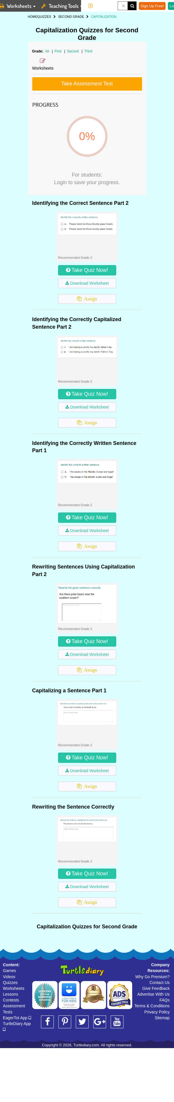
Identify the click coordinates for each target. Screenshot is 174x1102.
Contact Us (160, 982)
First (58, 51)
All (47, 51)
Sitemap (162, 1017)
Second (73, 51)
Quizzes (10, 982)
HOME (32, 16)
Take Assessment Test (87, 84)
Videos (9, 976)
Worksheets (13, 988)
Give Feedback (156, 988)
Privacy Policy (157, 1012)
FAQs (164, 1000)
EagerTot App (17, 1017)
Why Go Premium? (152, 976)
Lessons (10, 994)
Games (9, 970)
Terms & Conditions (152, 1006)
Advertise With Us (153, 994)
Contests (11, 1000)
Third (88, 51)
